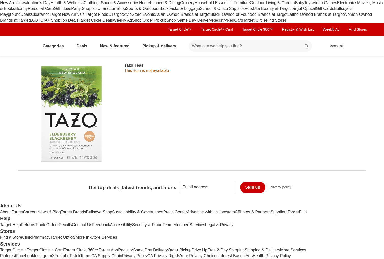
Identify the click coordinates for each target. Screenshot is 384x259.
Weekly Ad (122, 20)
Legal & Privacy (219, 225)
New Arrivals (11, 3)
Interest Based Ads (235, 256)
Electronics (347, 3)
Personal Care (41, 8)
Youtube (62, 256)
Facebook (25, 256)
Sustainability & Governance (137, 212)
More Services (293, 250)
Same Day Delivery (150, 250)
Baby (299, 3)
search (307, 46)
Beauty (21, 8)
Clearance (40, 14)
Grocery (187, 3)
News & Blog (49, 212)
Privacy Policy (134, 256)
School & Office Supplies (222, 8)
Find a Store (11, 237)
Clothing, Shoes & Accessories (111, 3)
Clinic (27, 237)
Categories (55, 46)
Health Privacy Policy (272, 256)
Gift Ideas (62, 8)
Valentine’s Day (37, 3)
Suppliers (279, 212)
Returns (28, 225)
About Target (11, 212)
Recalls (65, 225)
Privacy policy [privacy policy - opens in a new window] (283, 187)
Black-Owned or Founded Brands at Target (248, 14)
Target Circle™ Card (217, 29)
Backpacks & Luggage (179, 8)
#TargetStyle (120, 14)
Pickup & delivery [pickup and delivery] (161, 46)
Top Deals (70, 20)
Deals (26, 14)
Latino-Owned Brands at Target (315, 14)
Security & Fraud (147, 225)
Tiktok (74, 256)
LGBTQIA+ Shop (45, 20)
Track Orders (47, 225)
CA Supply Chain (106, 256)
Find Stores (276, 20)
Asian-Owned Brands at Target (183, 14)
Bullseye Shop (99, 212)
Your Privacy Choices (199, 256)
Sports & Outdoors (142, 8)
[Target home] (25, 46)
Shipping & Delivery (262, 250)
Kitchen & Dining (165, 3)
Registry (219, 20)
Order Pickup (179, 250)
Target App (108, 250)
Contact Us (82, 225)
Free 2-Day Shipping (226, 250)
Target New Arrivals (68, 14)
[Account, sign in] (334, 46)
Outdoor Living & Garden (272, 3)
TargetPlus (297, 212)
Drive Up (199, 250)
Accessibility (121, 225)
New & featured (117, 46)
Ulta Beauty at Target (272, 8)
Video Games (325, 3)
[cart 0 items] (359, 46)
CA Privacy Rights (163, 256)
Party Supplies (84, 8)
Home (144, 3)
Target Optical (303, 8)
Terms (85, 256)
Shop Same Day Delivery (189, 20)
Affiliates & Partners (253, 212)
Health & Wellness (67, 3)
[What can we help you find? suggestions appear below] (250, 46)
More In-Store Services (96, 237)
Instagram (43, 256)
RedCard (235, 20)
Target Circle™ (180, 29)
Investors (226, 212)
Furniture (242, 3)
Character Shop (111, 8)
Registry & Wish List (298, 29)
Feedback (101, 225)
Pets (249, 8)
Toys (308, 3)
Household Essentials (214, 3)
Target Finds (97, 14)
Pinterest (8, 256)
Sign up (252, 187)
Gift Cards (325, 8)
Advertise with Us (202, 212)
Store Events (143, 14)
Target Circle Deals (96, 20)
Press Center (175, 212)
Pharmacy (41, 237)
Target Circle (254, 20)
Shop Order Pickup (149, 20)
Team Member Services (184, 225)
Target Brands (73, 212)
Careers (30, 212)
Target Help (10, 225)
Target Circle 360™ (257, 29)
